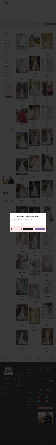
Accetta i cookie (28, 229)
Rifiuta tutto (16, 229)
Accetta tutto (40, 229)
